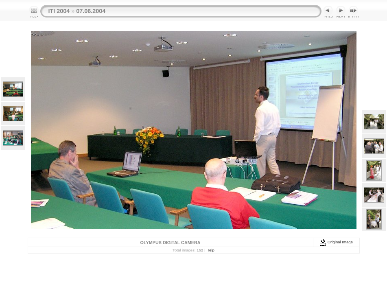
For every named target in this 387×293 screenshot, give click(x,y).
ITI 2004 (59, 11)
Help (210, 250)
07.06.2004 (90, 11)
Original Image (336, 242)
